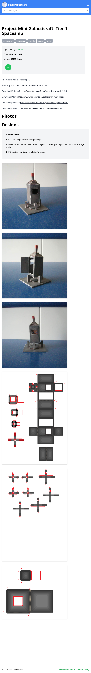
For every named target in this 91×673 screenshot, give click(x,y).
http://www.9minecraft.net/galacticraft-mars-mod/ (41, 97)
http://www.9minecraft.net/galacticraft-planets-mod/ (44, 102)
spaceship (21, 41)
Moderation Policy (67, 669)
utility (49, 41)
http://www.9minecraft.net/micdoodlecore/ (37, 108)
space (40, 41)
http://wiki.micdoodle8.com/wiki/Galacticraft (27, 85)
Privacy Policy (83, 669)
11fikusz (19, 49)
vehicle (32, 41)
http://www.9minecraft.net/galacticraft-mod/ (41, 91)
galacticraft (8, 41)
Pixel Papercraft (14, 5)
